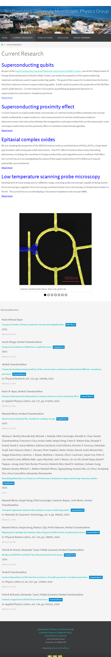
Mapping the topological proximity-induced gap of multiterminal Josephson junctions (43, 532)
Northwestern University (55, 635)
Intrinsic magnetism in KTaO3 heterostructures (25, 599)
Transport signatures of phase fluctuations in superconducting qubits (35, 509)
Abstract (5, 334)
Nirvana (55, 648)
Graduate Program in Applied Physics (55, 632)
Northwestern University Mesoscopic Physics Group (56, 11)
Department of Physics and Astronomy (55, 629)
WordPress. (64, 648)
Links (13, 334)
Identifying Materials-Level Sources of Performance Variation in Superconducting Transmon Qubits (49, 478)
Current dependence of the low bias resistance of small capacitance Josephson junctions (45, 577)
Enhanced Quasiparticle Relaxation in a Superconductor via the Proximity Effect (40, 396)
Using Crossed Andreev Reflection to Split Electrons (26, 346)
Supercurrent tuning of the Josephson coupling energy (28, 418)
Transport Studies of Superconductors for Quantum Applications (33, 324)
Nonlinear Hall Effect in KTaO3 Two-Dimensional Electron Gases (32, 554)
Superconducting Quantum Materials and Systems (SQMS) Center (48, 71)
